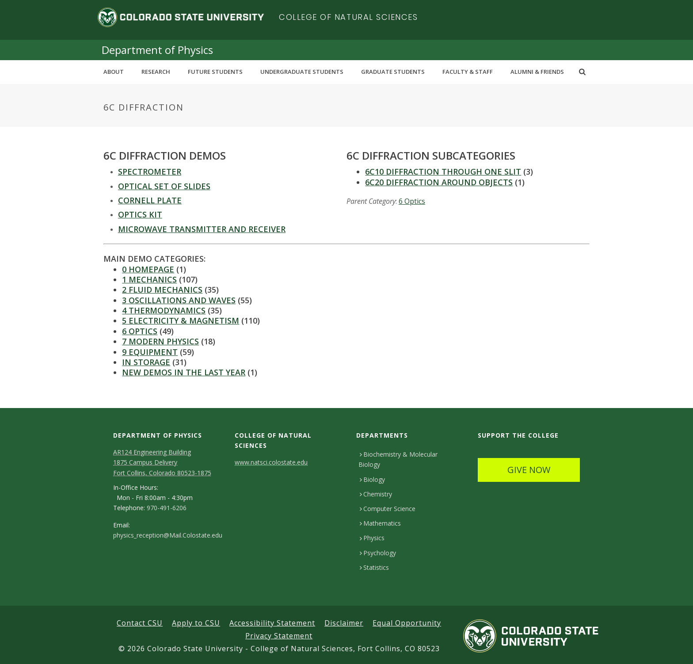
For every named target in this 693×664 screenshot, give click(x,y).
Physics (372, 538)
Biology (372, 479)
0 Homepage (148, 269)
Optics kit (140, 214)
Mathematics (380, 523)
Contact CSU (140, 623)
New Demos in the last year (183, 372)
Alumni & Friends (537, 72)
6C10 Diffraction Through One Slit (443, 171)
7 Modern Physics (160, 341)
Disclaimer (343, 623)
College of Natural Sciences (348, 17)
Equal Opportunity (407, 623)
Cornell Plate (150, 200)
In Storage (146, 362)
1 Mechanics (149, 279)
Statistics (374, 567)
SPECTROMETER (149, 171)
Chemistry (376, 494)
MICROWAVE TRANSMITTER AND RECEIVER (202, 229)
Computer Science (387, 508)
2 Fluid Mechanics (162, 289)
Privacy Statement (278, 636)
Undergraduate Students (301, 72)
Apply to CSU (196, 623)
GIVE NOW (528, 470)
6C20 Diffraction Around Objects (439, 182)
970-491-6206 (167, 508)
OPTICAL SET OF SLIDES (164, 186)
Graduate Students (393, 72)
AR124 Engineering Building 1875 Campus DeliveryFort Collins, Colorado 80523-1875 (162, 462)
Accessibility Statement (272, 623)
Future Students (215, 72)
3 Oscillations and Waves (179, 300)
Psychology (378, 553)
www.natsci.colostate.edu (271, 462)
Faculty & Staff (467, 72)
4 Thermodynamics (164, 310)
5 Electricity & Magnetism (180, 320)
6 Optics (412, 201)
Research (155, 72)
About (113, 72)
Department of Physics (157, 49)
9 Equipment (150, 352)
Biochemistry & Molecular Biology (398, 459)
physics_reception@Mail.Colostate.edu (167, 535)
